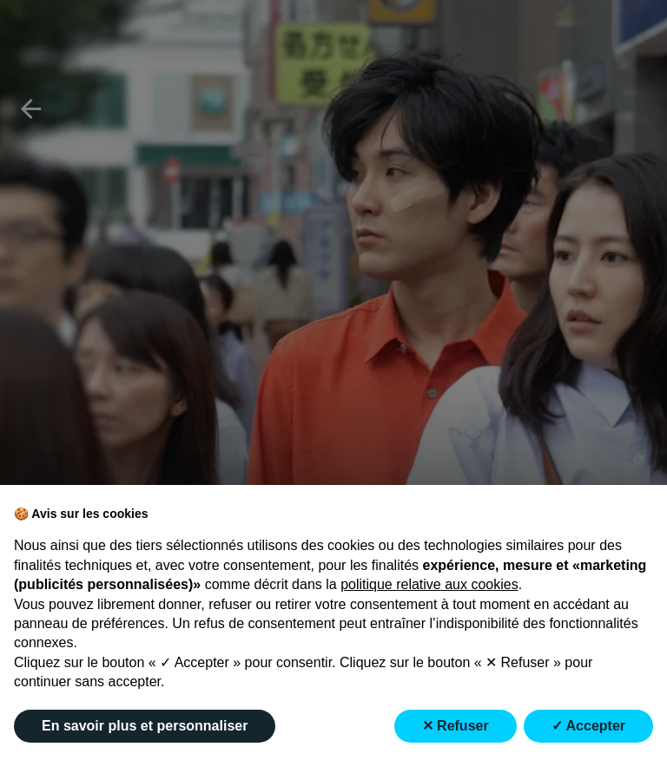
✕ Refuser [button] (455, 725)
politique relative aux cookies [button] (429, 584)
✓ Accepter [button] (588, 725)
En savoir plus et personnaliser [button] (145, 725)
